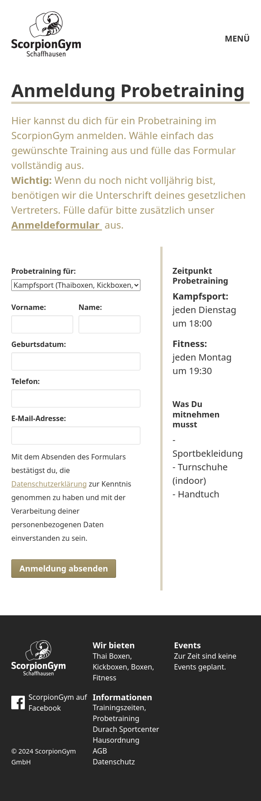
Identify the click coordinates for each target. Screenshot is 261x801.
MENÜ (237, 21)
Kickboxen (110, 667)
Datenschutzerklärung (49, 484)
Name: (90, 307)
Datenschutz (114, 762)
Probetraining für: (43, 271)
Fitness (104, 678)
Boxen (141, 667)
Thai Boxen (111, 656)
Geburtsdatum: (38, 344)
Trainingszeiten (118, 707)
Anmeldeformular (56, 224)
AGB (100, 751)
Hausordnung (116, 740)
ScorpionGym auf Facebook (49, 702)
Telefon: (25, 381)
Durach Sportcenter (126, 729)
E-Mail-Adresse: (38, 418)
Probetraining (116, 718)
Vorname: (28, 307)
